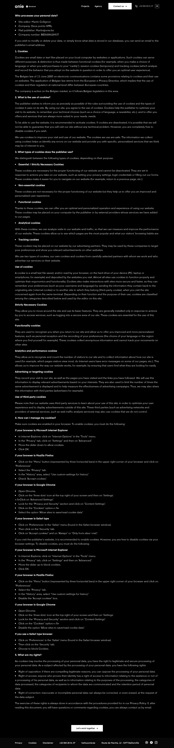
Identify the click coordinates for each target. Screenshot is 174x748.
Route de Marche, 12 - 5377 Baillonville (120, 742)
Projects (85, 6)
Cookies (32, 742)
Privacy (18, 742)
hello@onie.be (88, 742)
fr (157, 6)
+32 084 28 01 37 (67, 742)
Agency (98, 6)
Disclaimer (48, 742)
